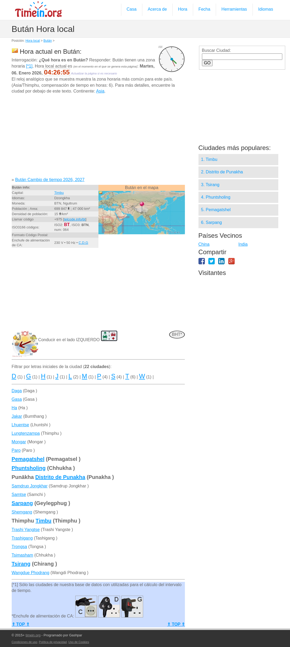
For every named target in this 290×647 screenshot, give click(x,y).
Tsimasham (22, 555)
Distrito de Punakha (60, 477)
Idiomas (265, 9)
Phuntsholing (29, 468)
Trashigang (22, 538)
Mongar (19, 442)
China (204, 244)
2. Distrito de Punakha (222, 172)
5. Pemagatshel (216, 209)
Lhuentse (20, 425)
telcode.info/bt (74, 219)
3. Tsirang (210, 184)
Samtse (19, 494)
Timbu (59, 193)
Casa (131, 9)
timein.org (33, 635)
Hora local (33, 41)
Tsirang (21, 564)
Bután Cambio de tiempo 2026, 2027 (50, 179)
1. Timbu (209, 159)
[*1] (29, 66)
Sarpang (22, 503)
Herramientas (234, 9)
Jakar (17, 416)
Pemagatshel (28, 459)
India (243, 244)
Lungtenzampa (26, 433)
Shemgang (22, 512)
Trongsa (19, 546)
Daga (17, 391)
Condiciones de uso (25, 642)
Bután (47, 41)
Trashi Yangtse (26, 529)
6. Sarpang (211, 222)
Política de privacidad (53, 642)
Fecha (204, 9)
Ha (14, 408)
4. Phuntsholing (215, 197)
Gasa (17, 399)
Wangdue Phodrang (30, 572)
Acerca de (157, 9)
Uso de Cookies (78, 642)
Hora (182, 9)
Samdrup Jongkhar (30, 486)
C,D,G (83, 243)
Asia (100, 91)
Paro (16, 450)
